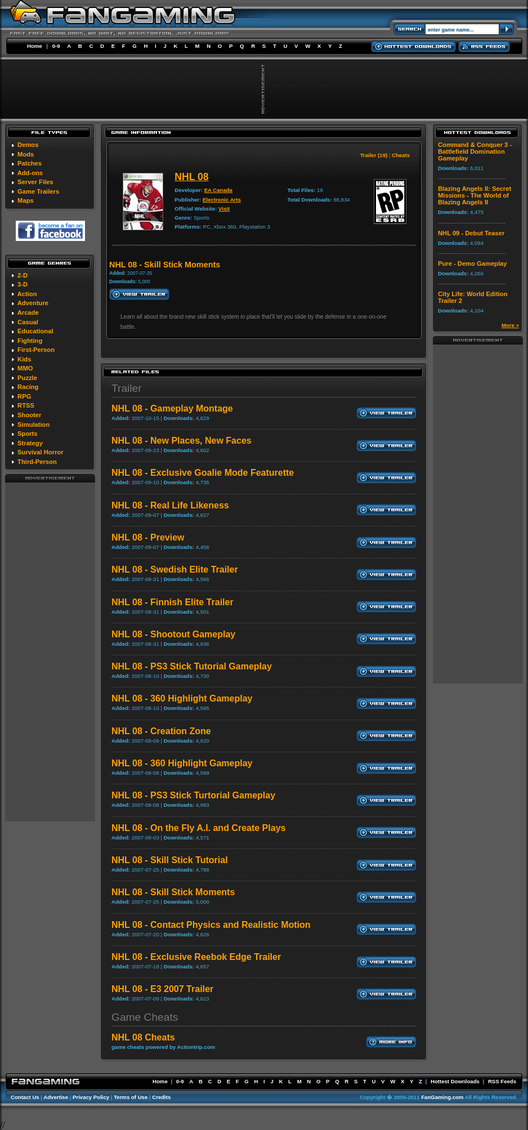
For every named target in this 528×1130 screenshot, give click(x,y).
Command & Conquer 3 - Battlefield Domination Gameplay (475, 151)
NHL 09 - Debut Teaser (471, 233)
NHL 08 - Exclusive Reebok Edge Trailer (196, 957)
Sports (27, 433)
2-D (22, 275)
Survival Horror (40, 452)
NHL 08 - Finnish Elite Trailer (172, 602)
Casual (27, 322)
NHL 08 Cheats (143, 1037)
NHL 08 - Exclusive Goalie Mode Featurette (202, 472)
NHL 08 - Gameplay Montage (172, 408)
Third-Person (37, 461)
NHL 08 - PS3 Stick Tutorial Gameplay (191, 666)
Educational (35, 331)
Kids (24, 359)
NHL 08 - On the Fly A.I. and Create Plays (198, 828)
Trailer (126, 388)
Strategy (30, 443)
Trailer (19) (374, 155)
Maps (25, 200)
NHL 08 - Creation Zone (161, 731)
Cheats (401, 155)
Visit (224, 209)
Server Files (35, 181)
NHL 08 (191, 176)
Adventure (32, 303)
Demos (27, 144)
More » (510, 325)
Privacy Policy (91, 1097)
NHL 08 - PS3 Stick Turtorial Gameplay (193, 795)
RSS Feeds (502, 1081)
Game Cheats (144, 1017)
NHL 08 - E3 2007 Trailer (162, 989)
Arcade (28, 312)
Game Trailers (38, 191)
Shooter (29, 415)
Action (27, 294)
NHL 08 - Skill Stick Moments (173, 892)
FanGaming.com (442, 1097)
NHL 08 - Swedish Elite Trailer (174, 569)
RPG (24, 396)
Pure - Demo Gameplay (472, 263)
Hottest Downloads (455, 1081)
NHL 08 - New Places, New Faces (181, 440)
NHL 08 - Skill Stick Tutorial (169, 860)
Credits (161, 1097)
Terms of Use (130, 1097)
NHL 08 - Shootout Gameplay (173, 634)
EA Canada (218, 190)
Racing (27, 386)
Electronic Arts (222, 199)
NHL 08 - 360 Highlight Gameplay (181, 698)
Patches (29, 163)
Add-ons (30, 172)
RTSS (25, 405)
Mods (25, 154)
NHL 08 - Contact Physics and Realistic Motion (211, 925)
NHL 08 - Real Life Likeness (170, 505)
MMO (25, 368)
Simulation (33, 424)
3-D (22, 284)
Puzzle (27, 377)
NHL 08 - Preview (148, 537)
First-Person (36, 349)
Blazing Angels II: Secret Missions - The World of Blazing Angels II (474, 195)
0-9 (56, 46)
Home (34, 46)
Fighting (29, 340)
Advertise (55, 1097)
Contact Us (25, 1097)
